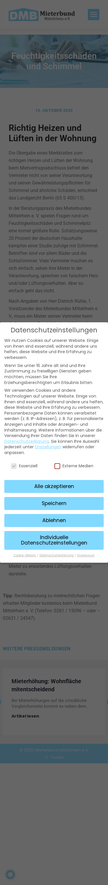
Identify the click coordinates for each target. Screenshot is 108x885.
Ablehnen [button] (54, 518)
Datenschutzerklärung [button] (56, 554)
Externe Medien (73, 464)
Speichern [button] (54, 501)
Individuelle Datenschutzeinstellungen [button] (54, 538)
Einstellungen (48, 446)
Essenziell (24, 464)
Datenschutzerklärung (26, 440)
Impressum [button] (86, 554)
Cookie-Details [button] (25, 554)
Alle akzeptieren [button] (54, 484)
